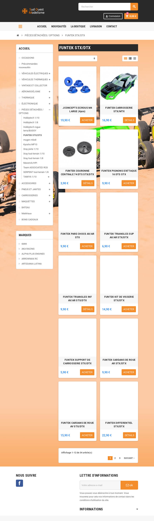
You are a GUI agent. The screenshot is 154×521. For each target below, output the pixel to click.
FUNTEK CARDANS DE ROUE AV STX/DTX (77, 424)
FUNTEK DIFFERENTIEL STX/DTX (119, 424)
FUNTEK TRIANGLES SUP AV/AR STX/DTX (119, 235)
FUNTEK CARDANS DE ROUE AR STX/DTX (119, 361)
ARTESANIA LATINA (31, 263)
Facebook (19, 483)
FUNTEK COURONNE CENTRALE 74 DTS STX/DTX (77, 172)
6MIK (24, 243)
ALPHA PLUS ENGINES (33, 253)
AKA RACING (28, 248)
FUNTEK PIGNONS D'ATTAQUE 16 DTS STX (119, 172)
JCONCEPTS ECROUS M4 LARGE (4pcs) (77, 109)
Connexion (112, 16)
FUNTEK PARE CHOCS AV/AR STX (77, 235)
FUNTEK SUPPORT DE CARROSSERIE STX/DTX (77, 361)
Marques (25, 235)
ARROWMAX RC (29, 258)
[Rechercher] (108, 6)
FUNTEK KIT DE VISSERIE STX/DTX (119, 298)
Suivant (129, 458)
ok (129, 485)
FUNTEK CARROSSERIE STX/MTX (119, 109)
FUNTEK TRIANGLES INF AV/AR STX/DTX (77, 298)
